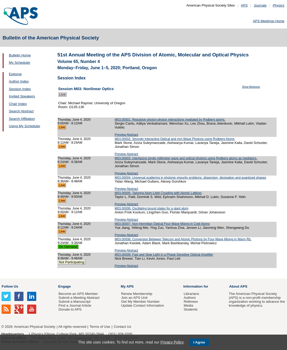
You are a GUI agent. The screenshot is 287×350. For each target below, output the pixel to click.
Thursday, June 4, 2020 (74, 119)
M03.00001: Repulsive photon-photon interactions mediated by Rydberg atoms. (170, 119)
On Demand (68, 247)
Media (188, 305)
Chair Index (18, 104)
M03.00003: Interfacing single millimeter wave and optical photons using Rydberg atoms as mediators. (186, 158)
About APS (238, 286)
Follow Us (10, 286)
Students (191, 309)
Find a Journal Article (74, 305)
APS (244, 5)
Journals (260, 5)
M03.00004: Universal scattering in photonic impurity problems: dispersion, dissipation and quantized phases (190, 177)
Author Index (19, 81)
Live (62, 94)
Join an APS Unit (134, 298)
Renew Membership (136, 294)
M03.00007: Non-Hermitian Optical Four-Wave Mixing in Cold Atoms (162, 224)
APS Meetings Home (268, 21)
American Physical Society (34, 327)
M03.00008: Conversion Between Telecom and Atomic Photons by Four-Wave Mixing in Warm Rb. (183, 239)
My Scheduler (19, 63)
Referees (191, 302)
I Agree (199, 342)
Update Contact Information (142, 305)
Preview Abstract (126, 135)
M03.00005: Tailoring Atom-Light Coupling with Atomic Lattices (158, 193)
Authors (190, 298)
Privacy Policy (171, 342)
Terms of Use (99, 327)
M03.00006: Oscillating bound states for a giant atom (151, 208)
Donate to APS (69, 309)
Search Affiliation (22, 119)
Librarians (191, 294)
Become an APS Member (78, 294)
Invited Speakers (22, 96)
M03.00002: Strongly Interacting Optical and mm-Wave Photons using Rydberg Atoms (174, 139)
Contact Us (122, 327)
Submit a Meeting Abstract (78, 298)
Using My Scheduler (24, 126)
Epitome (15, 74)
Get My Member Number (140, 302)
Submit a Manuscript (74, 302)
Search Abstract (21, 111)
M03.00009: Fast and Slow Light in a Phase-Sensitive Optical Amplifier (164, 254)
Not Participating (71, 262)
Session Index (20, 89)
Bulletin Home (20, 55)
